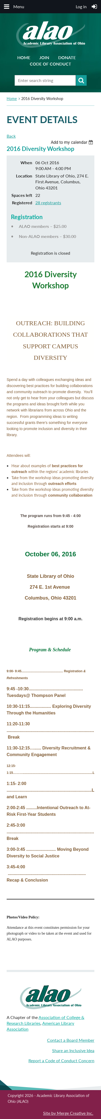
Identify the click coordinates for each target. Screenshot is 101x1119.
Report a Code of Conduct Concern (61, 1060)
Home (23, 57)
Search (81, 80)
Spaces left (21, 195)
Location (24, 175)
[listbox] (72, 142)
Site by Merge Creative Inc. (68, 1113)
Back (11, 135)
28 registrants (48, 202)
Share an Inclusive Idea (73, 1050)
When (26, 162)
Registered (22, 202)
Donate (67, 57)
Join (44, 57)
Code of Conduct (50, 63)
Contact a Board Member (70, 1040)
